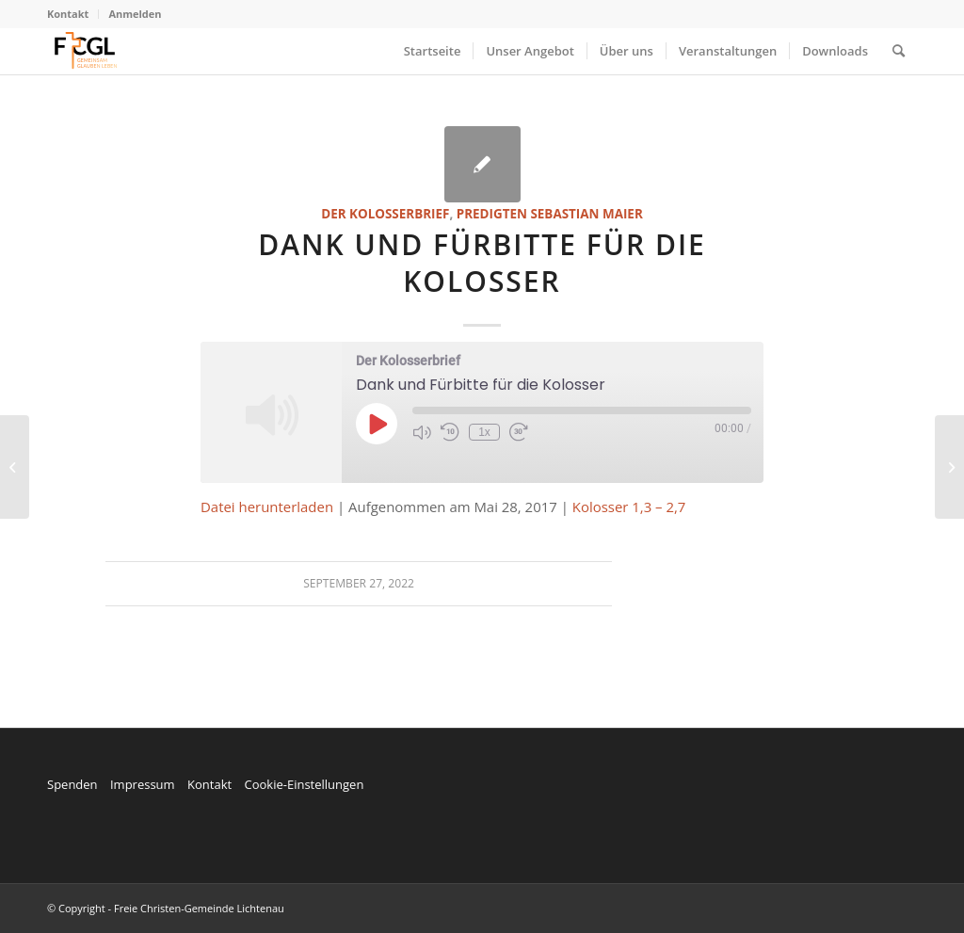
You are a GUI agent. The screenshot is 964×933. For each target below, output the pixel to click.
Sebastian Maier (586, 213)
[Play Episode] (376, 423)
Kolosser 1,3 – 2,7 (629, 506)
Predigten (492, 213)
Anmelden (134, 14)
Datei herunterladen (267, 506)
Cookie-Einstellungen (303, 784)
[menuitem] (73, 14)
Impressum (142, 784)
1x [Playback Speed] (484, 432)
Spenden (72, 784)
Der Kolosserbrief (385, 213)
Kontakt (67, 14)
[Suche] (898, 50)
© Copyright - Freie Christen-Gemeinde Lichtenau (165, 908)
